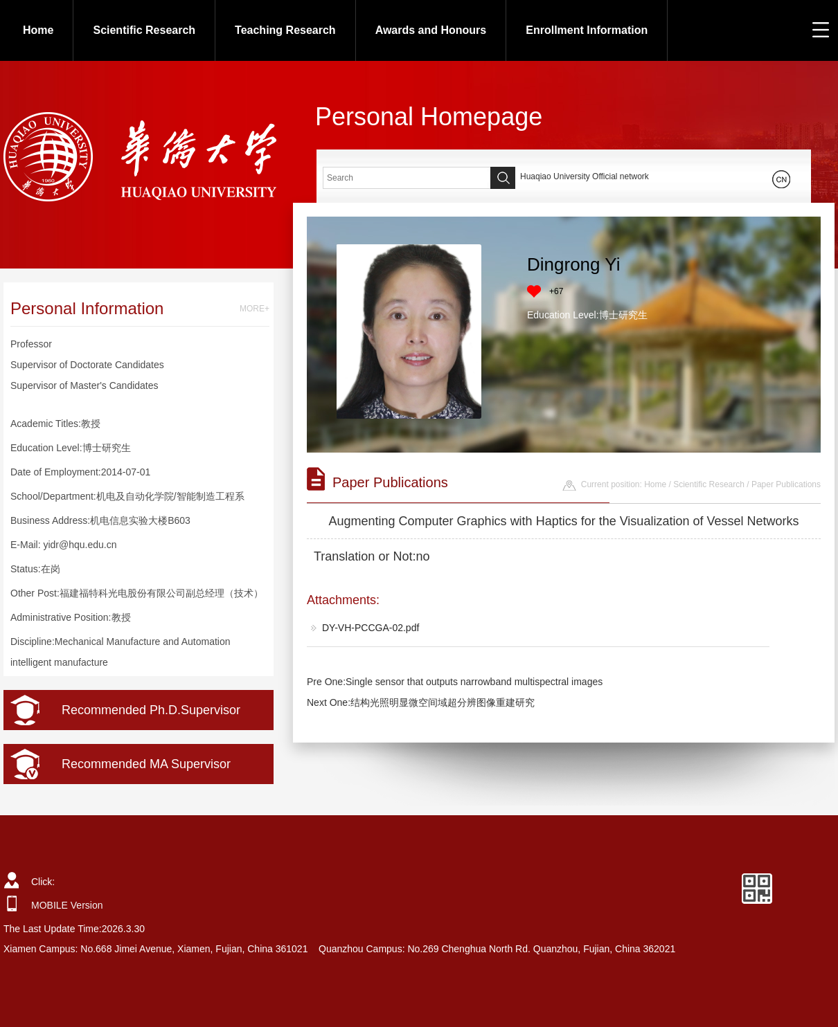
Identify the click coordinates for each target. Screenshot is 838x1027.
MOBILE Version (67, 905)
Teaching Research (285, 30)
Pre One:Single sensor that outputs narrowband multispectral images (455, 681)
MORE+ (254, 308)
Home (38, 30)
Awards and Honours (431, 30)
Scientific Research (144, 30)
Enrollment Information (587, 30)
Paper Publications (786, 484)
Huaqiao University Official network (584, 176)
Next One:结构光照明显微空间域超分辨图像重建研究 (421, 702)
